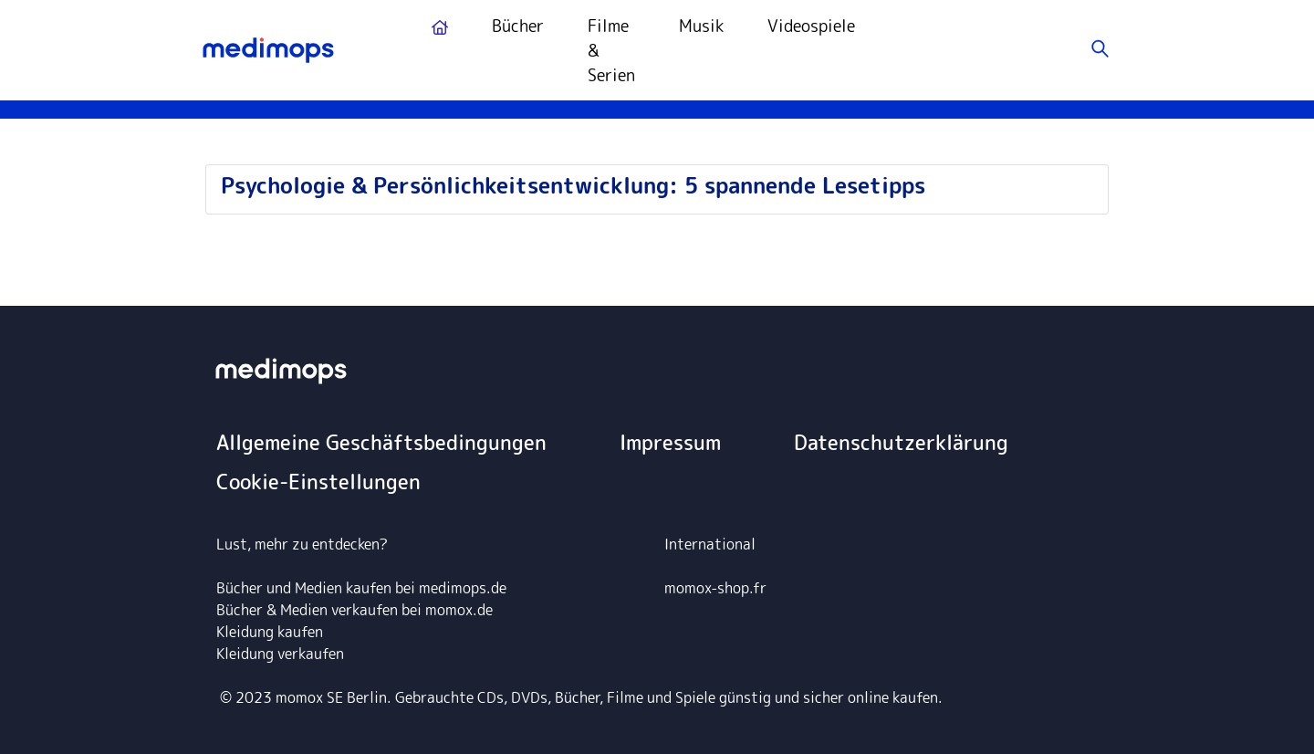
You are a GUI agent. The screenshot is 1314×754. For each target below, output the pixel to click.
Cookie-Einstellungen (318, 481)
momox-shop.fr (715, 588)
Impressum (670, 442)
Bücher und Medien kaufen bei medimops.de (361, 588)
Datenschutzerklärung (901, 442)
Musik (701, 26)
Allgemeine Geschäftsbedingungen (381, 442)
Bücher (518, 26)
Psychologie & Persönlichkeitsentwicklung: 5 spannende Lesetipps (573, 185)
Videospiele (811, 26)
